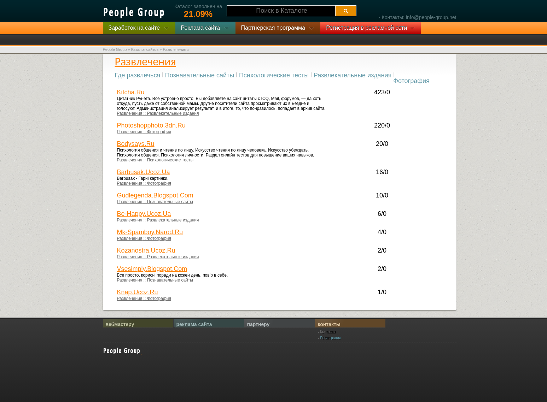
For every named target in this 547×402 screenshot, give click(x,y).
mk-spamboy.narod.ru (150, 232)
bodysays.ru (136, 143)
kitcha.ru (131, 92)
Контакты (328, 332)
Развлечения (129, 113)
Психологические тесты (274, 75)
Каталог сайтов (145, 49)
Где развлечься (138, 75)
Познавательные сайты (199, 75)
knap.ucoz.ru (137, 292)
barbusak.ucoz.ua (143, 172)
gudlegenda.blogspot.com (155, 195)
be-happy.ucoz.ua (144, 213)
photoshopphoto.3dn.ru (151, 125)
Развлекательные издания (352, 75)
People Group (115, 49)
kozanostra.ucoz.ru (146, 250)
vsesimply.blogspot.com (152, 268)
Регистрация (330, 338)
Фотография (411, 80)
